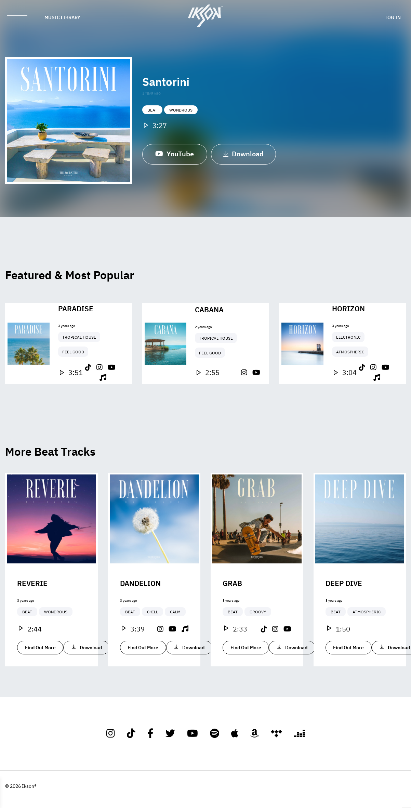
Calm (175, 638)
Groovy (258, 638)
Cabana (209, 335)
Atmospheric (350, 378)
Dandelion (140, 609)
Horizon (348, 335)
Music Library (62, 17)
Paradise (75, 335)
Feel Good (73, 378)
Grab (232, 609)
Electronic (348, 363)
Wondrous (181, 111)
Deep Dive (344, 609)
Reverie (32, 609)
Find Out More (40, 673)
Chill (152, 638)
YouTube (174, 155)
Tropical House (79, 363)
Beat (152, 111)
